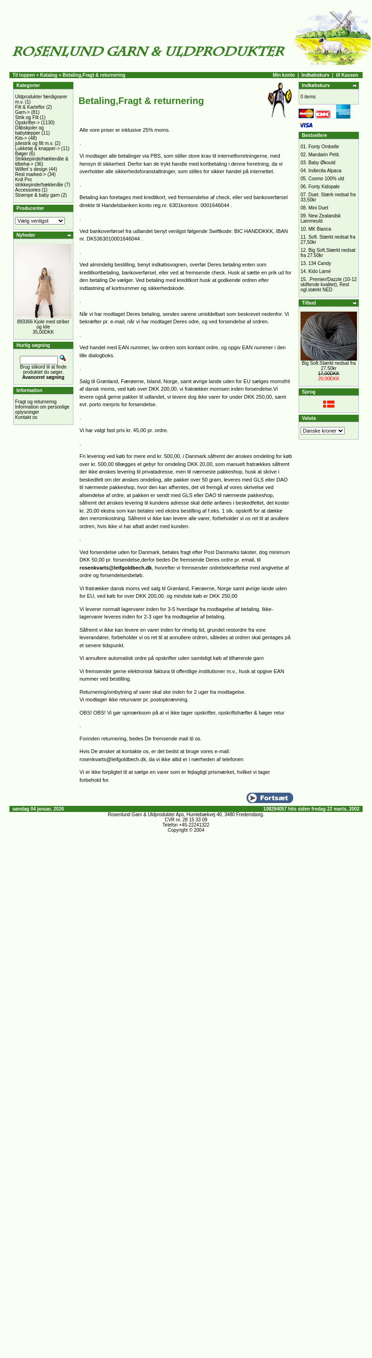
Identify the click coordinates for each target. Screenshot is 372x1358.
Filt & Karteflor (30, 107)
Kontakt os (26, 417)
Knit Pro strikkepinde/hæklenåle (39, 182)
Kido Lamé (320, 271)
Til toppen (24, 75)
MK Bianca (320, 229)
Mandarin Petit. (324, 154)
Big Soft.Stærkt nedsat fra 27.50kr (329, 366)
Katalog (48, 75)
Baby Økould (322, 162)
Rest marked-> (30, 174)
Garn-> (22, 112)
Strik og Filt (27, 117)
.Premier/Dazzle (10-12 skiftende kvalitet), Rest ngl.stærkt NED (329, 284)
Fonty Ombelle (324, 146)
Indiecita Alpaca (325, 170)
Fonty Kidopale (324, 186)
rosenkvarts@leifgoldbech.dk (115, 568)
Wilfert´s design (31, 169)
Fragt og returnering (35, 401)
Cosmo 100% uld (326, 178)
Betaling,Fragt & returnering (94, 75)
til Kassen (347, 75)
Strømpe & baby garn (37, 195)
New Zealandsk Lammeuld (321, 218)
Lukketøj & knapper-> (37, 148)
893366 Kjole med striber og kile (43, 324)
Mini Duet (318, 207)
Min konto (284, 75)
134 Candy (320, 263)
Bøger (21, 153)
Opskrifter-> (27, 122)
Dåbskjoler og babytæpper (29, 130)
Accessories (27, 190)
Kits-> (21, 138)
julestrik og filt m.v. (34, 143)
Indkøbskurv (315, 75)
